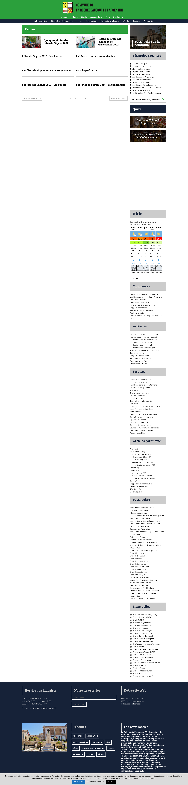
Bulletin (133, 468)
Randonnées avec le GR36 (143, 345)
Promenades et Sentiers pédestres (144, 337)
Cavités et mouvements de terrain (144, 428)
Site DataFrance (139, 668)
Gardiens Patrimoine (141, 462)
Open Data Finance (138, 420)
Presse (91, 754)
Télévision (134, 489)
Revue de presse (137, 486)
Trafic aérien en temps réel (141, 401)
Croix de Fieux (136, 559)
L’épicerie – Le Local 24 (139, 302)
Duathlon (97, 742)
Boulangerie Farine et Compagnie (144, 294)
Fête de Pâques (139, 460)
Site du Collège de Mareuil (143, 636)
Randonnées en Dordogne (143, 348)
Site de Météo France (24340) (144, 652)
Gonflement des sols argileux (142, 430)
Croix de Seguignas (138, 564)
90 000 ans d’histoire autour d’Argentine (147, 516)
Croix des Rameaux (138, 569)
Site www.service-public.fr (143, 625)
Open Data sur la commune (141, 417)
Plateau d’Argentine (138, 513)
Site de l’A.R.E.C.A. (140, 665)
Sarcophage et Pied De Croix (142, 588)
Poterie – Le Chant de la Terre (142, 305)
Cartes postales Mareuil (139, 526)
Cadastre (136, 21)
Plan (108, 17)
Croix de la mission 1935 (139, 561)
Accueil (64, 17)
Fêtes (75, 748)
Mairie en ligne (136, 473)
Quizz (132, 481)
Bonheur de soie (137, 313)
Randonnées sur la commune (144, 340)
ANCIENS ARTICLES (118, 98)
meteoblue (134, 278)
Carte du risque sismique (140, 425)
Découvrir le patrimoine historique (144, 334)
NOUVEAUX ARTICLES (32, 98)
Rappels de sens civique (140, 484)
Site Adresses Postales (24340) (145, 615)
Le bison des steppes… (140, 82)
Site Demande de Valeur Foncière (145, 649)
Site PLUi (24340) (139, 620)
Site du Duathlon (139, 647)
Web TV (126, 21)
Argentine (77, 736)
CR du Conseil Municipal (142, 476)
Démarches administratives (62, 21)
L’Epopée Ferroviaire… (140, 69)
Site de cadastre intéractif (143, 676)
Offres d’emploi (136, 398)
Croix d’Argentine (137, 553)
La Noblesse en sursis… (140, 90)
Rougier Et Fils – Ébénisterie (141, 310)
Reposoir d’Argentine (139, 585)
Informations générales (142, 478)
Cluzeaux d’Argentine (139, 510)
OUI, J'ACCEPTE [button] (79, 781)
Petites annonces (137, 396)
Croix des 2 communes (139, 567)
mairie (111, 748)
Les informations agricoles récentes (145, 406)
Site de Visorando (139, 674)
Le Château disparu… (139, 64)
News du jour (91, 21)
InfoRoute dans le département (143, 385)
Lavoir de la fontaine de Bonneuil (143, 580)
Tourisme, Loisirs (137, 353)
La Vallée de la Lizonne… (141, 80)
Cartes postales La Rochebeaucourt (145, 524)
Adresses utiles (41, 21)
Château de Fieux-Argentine (142, 540)
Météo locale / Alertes (139, 382)
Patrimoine (118, 17)
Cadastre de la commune (140, 380)
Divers (132, 470)
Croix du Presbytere (138, 575)
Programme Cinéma (138, 364)
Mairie (84, 17)
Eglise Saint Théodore (139, 537)
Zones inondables (137, 433)
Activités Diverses (139, 454)
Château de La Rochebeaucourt (143, 542)
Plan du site (149, 21)
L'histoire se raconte (143, 465)
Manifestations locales (109, 21)
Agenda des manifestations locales (144, 350)
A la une (133, 449)
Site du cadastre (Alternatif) (143, 633)
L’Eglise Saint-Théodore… (141, 72)
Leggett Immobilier (138, 308)
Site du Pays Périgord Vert (143, 641)
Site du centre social (140, 628)
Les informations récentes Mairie (143, 414)
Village (75, 17)
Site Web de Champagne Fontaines (146, 644)
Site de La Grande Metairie (143, 660)
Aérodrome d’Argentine (140, 518)
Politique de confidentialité (131, 704)
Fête (108, 742)
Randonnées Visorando (142, 342)
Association (92, 736)
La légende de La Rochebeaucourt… (146, 88)
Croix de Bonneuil (137, 556)
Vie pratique (135, 492)
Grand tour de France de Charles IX (144, 591)
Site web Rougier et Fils (142, 623)
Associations (96, 17)
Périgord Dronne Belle (139, 356)
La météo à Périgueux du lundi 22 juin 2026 (140, 762)
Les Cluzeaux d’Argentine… (142, 77)
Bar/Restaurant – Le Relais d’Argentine (146, 297)
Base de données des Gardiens (143, 508)
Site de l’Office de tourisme (143, 671)
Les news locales (136, 727)
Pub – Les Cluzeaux (138, 300)
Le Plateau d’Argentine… (141, 66)
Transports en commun (140, 393)
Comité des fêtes (139, 457)
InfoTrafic (134, 404)
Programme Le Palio (138, 361)
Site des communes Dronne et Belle (146, 663)
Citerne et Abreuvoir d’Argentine (143, 551)
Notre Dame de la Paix (139, 577)
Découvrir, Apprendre (139, 422)
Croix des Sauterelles (138, 572)
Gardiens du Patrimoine (140, 529)
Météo (79, 21)
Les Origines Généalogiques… (143, 85)
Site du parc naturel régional (143, 639)
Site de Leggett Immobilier (143, 657)
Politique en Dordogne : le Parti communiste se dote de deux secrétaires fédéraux (142, 746)
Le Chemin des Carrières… (141, 74)
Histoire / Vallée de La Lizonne (142, 599)
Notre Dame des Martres (140, 583)
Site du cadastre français (142, 631)
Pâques (101, 754)
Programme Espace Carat (141, 358)
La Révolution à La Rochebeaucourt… (146, 93)
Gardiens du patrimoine (93, 748)
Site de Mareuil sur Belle (142, 655)
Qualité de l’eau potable (140, 388)
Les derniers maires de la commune (145, 521)
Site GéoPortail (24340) (142, 617)
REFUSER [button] (111, 782)
